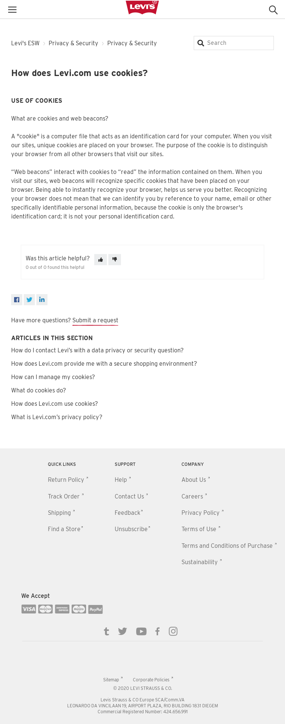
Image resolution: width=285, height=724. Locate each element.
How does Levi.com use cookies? (54, 403)
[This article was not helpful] (114, 259)
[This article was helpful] (100, 259)
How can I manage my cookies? (53, 377)
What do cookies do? (38, 390)
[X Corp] (29, 299)
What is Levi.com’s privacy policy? (56, 417)
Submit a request (95, 320)
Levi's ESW (25, 43)
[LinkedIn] (42, 299)
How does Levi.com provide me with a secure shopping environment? (104, 363)
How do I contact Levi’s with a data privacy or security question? (97, 350)
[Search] (234, 43)
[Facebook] (16, 299)
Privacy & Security (73, 43)
